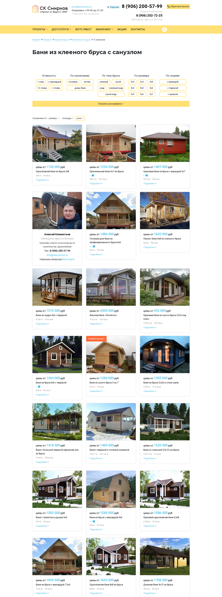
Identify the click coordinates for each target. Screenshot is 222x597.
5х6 (142, 94)
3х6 (151, 82)
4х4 (132, 88)
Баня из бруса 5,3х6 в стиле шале (161, 382)
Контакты (138, 29)
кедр (102, 88)
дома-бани (80, 88)
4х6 (151, 88)
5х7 (151, 94)
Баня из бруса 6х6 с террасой (51, 382)
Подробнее (42, 180)
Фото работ (83, 29)
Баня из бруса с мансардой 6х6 (106, 517)
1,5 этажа (42, 88)
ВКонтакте (68, 259)
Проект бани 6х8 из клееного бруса (162, 238)
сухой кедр (111, 94)
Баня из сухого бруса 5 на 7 (104, 382)
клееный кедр (116, 88)
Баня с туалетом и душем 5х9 (51, 517)
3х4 (132, 82)
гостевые (73, 82)
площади (68, 118)
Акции (122, 29)
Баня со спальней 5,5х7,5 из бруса (161, 450)
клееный (104, 82)
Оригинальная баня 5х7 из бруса (107, 171)
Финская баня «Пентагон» (103, 315)
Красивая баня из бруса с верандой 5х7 (164, 171)
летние (87, 82)
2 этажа (56, 88)
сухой (118, 82)
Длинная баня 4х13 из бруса (158, 584)
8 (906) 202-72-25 (149, 15)
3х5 (142, 82)
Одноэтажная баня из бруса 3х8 (52, 171)
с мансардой (54, 82)
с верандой (172, 82)
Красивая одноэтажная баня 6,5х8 (161, 517)
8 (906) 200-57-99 (142, 6)
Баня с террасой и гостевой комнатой (109, 450)
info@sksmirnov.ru (82, 6)
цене (80, 118)
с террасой (172, 88)
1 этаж (40, 82)
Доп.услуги (61, 29)
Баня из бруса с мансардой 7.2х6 (53, 584)
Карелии (114, 7)
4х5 (142, 88)
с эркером (173, 94)
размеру (54, 118)
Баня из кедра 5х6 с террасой (51, 315)
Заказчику (104, 29)
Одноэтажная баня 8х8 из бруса (106, 584)
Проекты (39, 29)
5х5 (132, 94)
